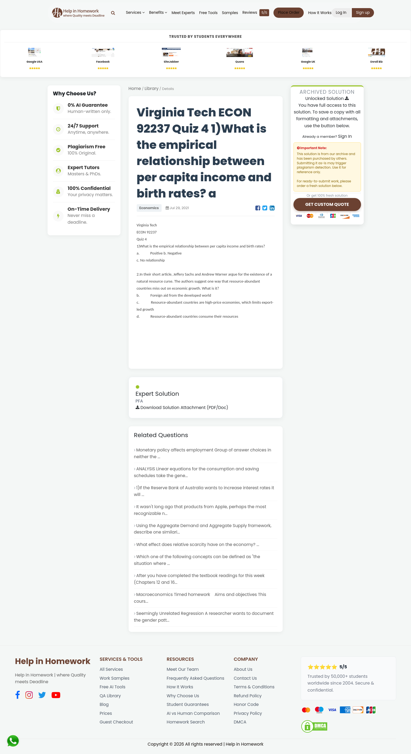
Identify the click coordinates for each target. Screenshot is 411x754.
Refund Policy (248, 700)
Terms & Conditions (254, 692)
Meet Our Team (183, 673)
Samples (231, 12)
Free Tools (209, 12)
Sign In (345, 137)
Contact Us (245, 683)
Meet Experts (184, 12)
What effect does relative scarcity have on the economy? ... (198, 547)
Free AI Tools (113, 692)
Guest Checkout (116, 727)
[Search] (114, 12)
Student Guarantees (188, 709)
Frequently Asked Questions (196, 683)
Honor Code (246, 709)
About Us (243, 673)
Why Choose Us (183, 700)
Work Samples (115, 683)
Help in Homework (53, 665)
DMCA (240, 727)
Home (135, 89)
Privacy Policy (248, 718)
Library (152, 89)
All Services (111, 673)
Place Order (290, 12)
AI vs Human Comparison (193, 718)
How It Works (321, 12)
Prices (106, 718)
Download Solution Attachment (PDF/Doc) (183, 408)
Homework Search (186, 727)
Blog (104, 709)
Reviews (256, 12)
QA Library (110, 700)
